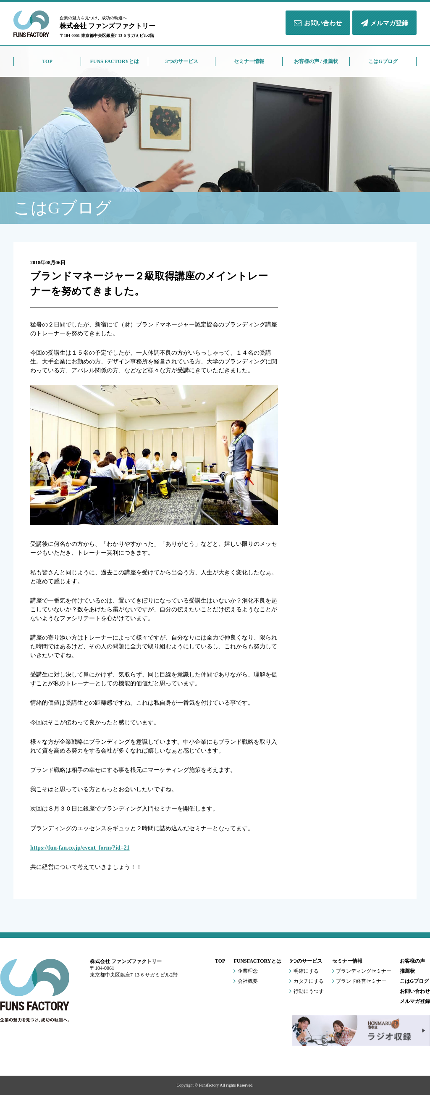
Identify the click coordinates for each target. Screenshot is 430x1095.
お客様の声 (412, 961)
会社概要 (245, 981)
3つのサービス (305, 961)
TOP (220, 961)
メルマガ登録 (384, 23)
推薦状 (407, 971)
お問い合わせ (317, 23)
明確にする (303, 971)
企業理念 (245, 971)
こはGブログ (414, 981)
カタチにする (306, 981)
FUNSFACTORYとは (257, 961)
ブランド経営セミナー (359, 981)
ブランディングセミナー (361, 971)
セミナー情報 (347, 961)
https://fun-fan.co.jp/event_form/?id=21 (80, 848)
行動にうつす (306, 991)
